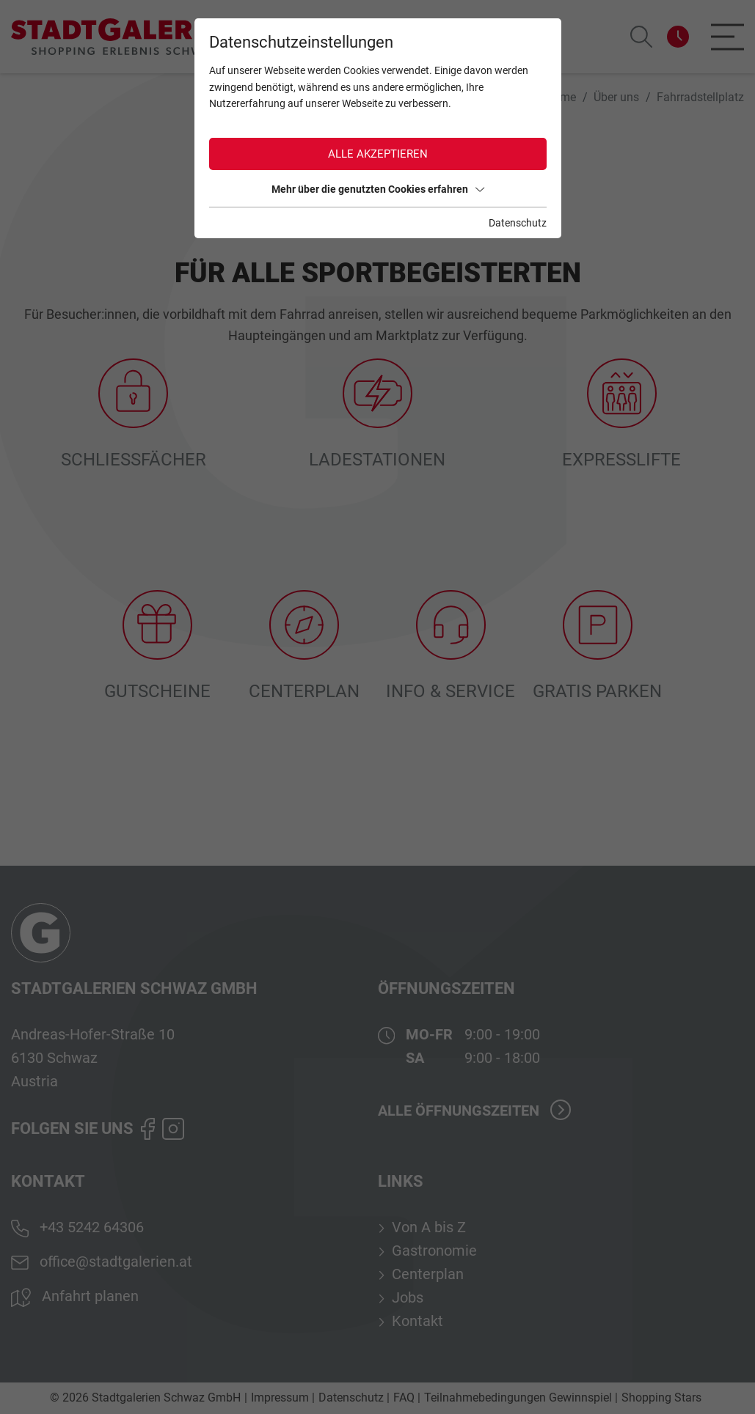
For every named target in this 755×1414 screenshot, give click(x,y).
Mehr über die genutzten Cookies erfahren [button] (377, 189)
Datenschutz (518, 223)
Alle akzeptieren (378, 154)
